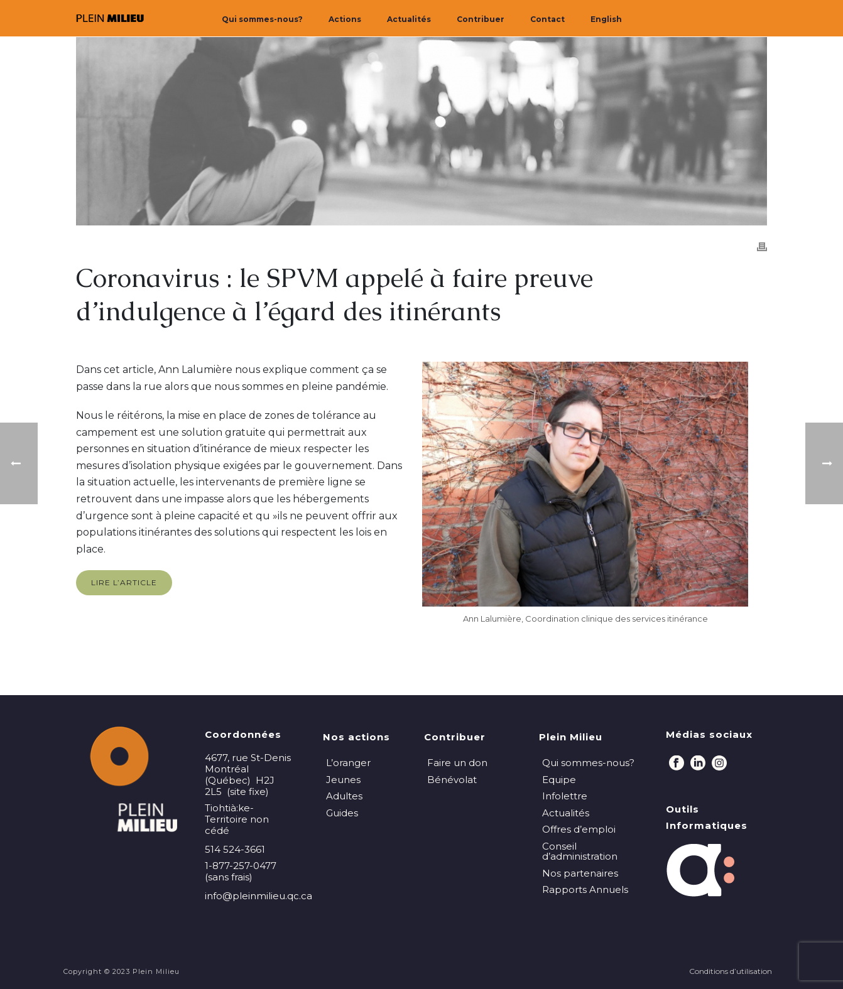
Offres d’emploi (579, 829)
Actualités (409, 19)
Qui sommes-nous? (262, 19)
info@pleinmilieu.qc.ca (258, 896)
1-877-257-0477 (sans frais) (240, 871)
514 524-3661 (235, 849)
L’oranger (348, 763)
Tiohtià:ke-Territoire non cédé (237, 819)
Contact (547, 19)
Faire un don (457, 763)
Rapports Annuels (585, 889)
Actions (345, 19)
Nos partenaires (580, 873)
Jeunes (343, 780)
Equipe (559, 780)
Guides (342, 813)
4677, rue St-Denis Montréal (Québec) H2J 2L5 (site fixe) (248, 774)
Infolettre (564, 796)
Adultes (344, 796)
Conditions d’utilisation (730, 971)
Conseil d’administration (579, 851)
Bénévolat (452, 780)
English (606, 19)
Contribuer (480, 19)
